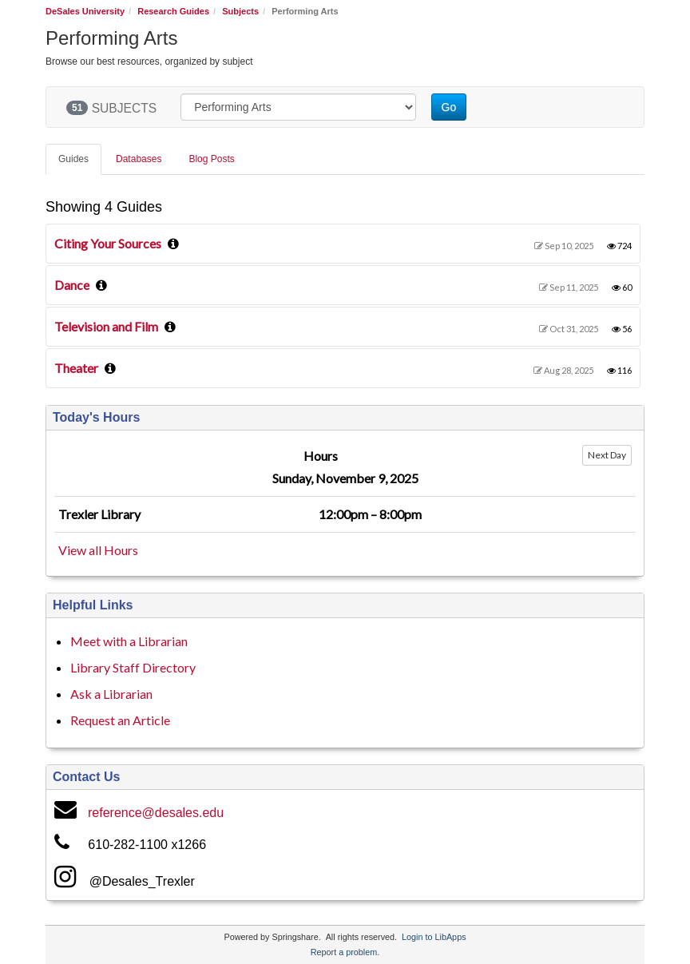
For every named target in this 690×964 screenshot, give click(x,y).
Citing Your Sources (107, 243)
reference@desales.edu (156, 812)
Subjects (240, 11)
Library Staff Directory (133, 667)
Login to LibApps (434, 937)
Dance (71, 284)
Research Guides (173, 11)
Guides (73, 159)
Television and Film (106, 326)
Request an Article (120, 720)
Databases (138, 159)
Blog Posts (211, 159)
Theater (76, 367)
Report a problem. (345, 952)
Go (449, 107)
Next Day (607, 455)
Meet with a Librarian (129, 641)
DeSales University (85, 11)
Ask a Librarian (111, 693)
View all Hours (98, 549)
